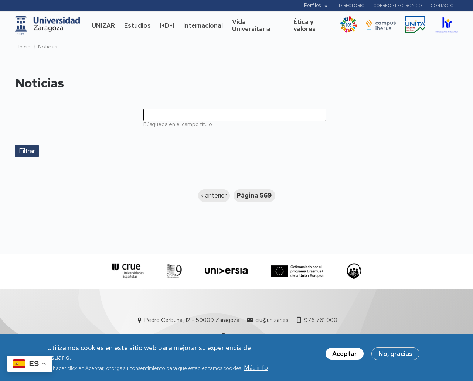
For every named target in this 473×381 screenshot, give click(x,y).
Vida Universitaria (251, 25)
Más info (256, 369)
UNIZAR (103, 25)
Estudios (137, 25)
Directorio (352, 5)
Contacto (442, 5)
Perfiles (312, 5)
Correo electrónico (398, 5)
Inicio (24, 46)
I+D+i (167, 25)
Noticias (47, 46)
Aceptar (344, 355)
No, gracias (395, 355)
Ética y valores (304, 25)
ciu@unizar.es (271, 320)
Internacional (203, 25)
